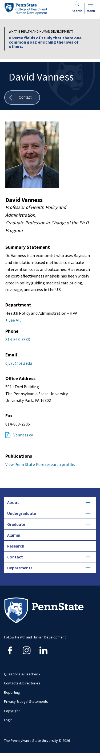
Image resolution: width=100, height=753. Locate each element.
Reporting (12, 692)
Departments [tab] (48, 567)
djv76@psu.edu (18, 363)
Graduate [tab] (48, 524)
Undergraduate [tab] (48, 513)
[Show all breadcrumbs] (22, 97)
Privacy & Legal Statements (26, 701)
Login (8, 719)
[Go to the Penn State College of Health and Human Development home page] (25, 8)
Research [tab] (48, 546)
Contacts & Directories (22, 683)
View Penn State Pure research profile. (40, 464)
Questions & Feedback (22, 674)
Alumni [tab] (48, 535)
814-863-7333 (17, 339)
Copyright (12, 710)
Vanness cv (23, 435)
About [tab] (48, 502)
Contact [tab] (48, 557)
